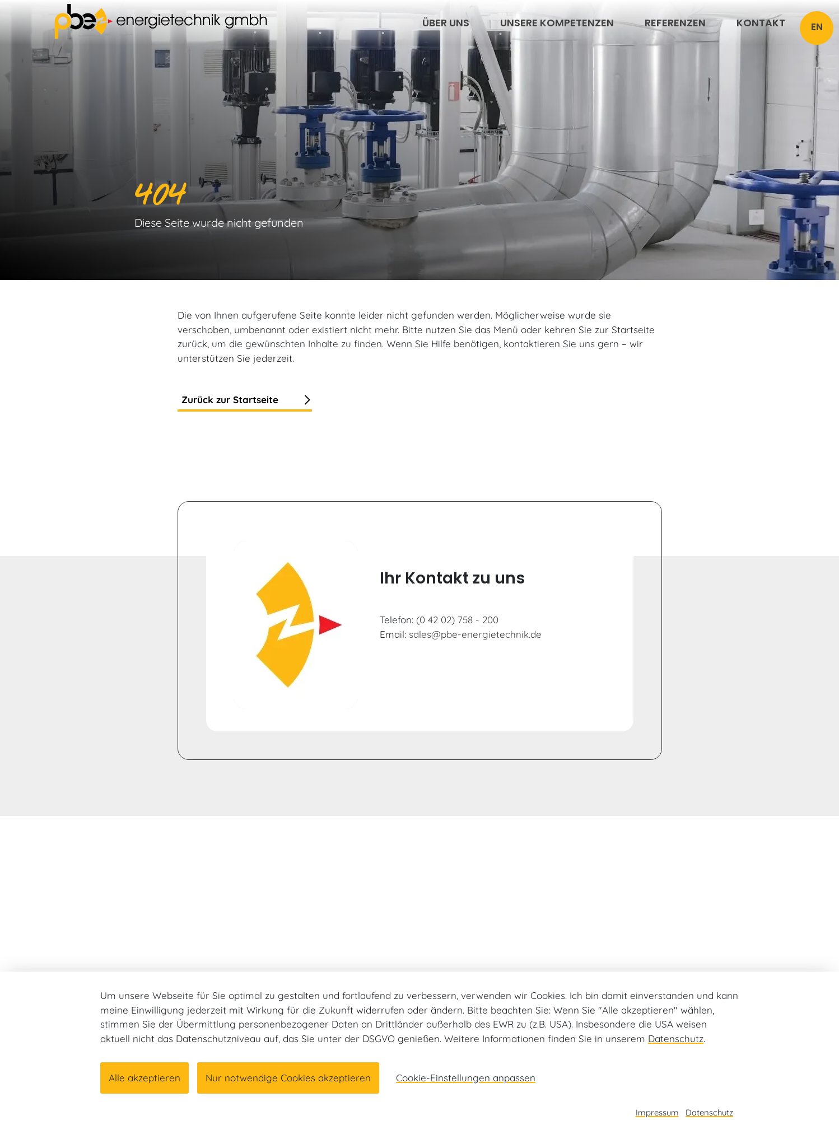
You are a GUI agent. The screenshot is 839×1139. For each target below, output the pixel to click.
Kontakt (761, 23)
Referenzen (675, 23)
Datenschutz (675, 1038)
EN (817, 27)
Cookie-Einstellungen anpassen (465, 1078)
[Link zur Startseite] (160, 21)
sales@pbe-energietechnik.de (475, 634)
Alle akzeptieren (144, 1078)
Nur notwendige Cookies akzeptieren (288, 1078)
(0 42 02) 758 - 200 (457, 619)
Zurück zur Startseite (229, 399)
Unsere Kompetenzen (557, 23)
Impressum (657, 1112)
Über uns (445, 23)
